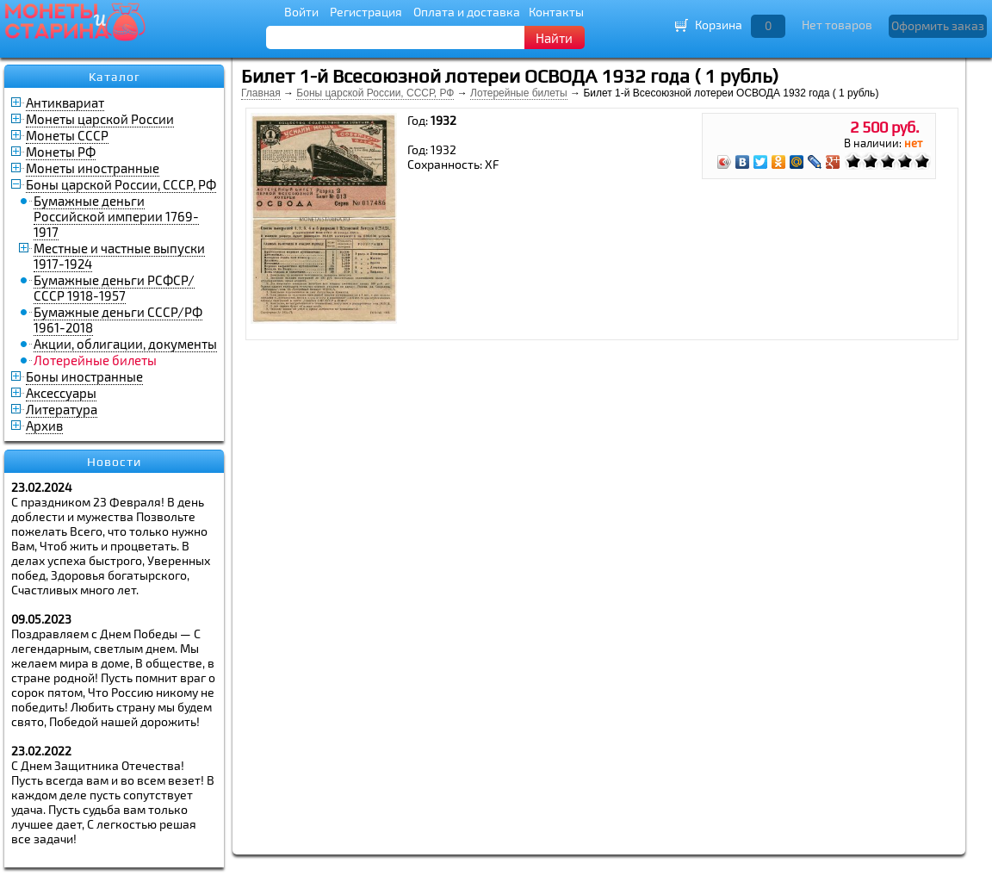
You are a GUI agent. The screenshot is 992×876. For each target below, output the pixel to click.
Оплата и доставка (466, 11)
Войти (301, 11)
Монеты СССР (67, 135)
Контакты (556, 11)
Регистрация (366, 11)
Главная (261, 93)
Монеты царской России (100, 119)
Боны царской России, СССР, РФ (121, 184)
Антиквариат (65, 102)
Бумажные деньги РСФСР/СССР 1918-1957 (114, 287)
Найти (554, 38)
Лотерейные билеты (518, 93)
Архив (44, 425)
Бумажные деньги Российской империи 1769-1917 (116, 216)
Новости (114, 462)
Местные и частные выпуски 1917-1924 (119, 255)
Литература (61, 409)
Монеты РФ (61, 151)
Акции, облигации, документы (125, 343)
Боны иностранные (84, 376)
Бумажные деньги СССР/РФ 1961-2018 (118, 319)
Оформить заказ (937, 25)
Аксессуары (61, 393)
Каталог (114, 77)
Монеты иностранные (92, 168)
